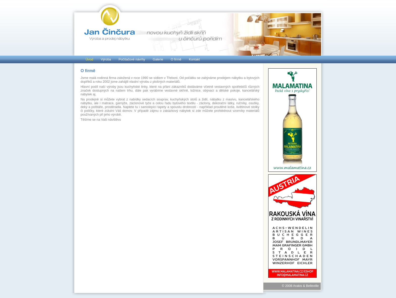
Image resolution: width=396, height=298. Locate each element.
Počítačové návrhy (131, 59)
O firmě (176, 59)
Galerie (158, 59)
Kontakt (194, 59)
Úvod (89, 59)
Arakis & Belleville (306, 286)
